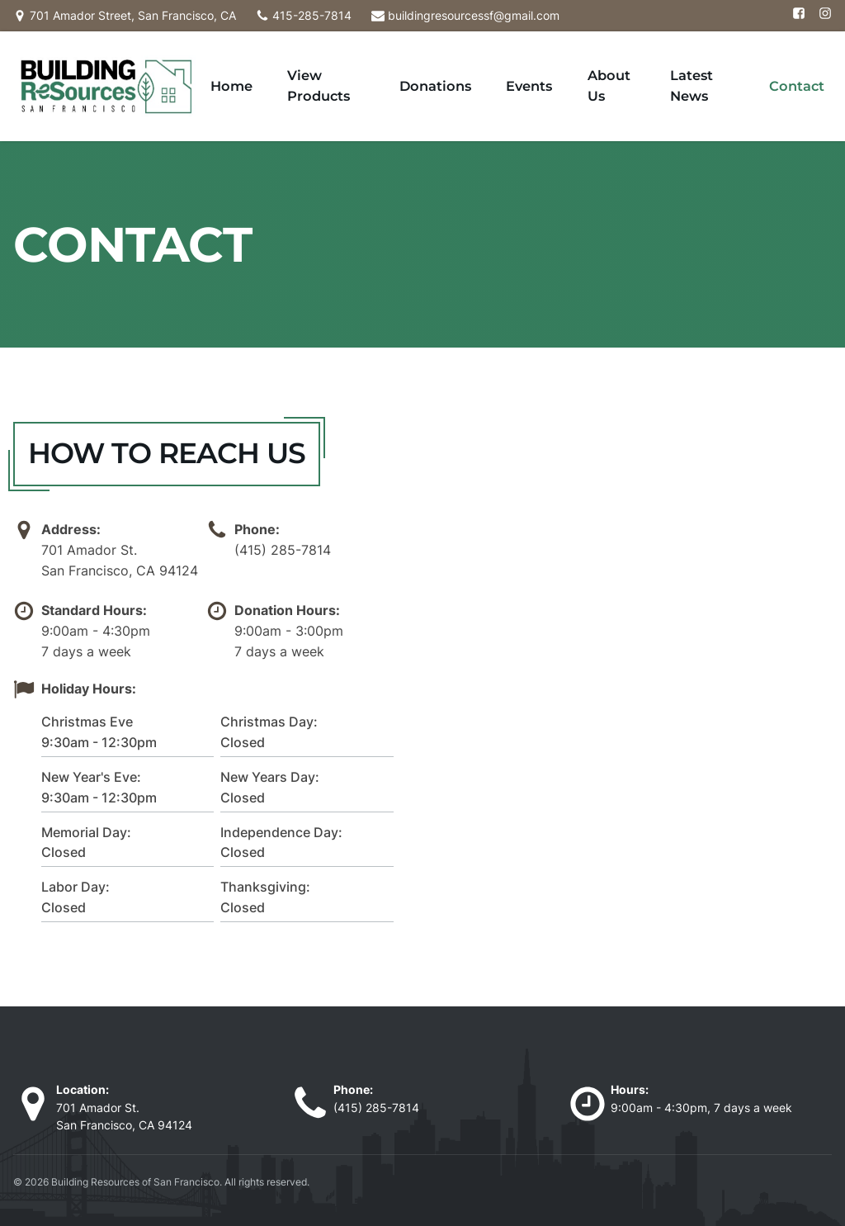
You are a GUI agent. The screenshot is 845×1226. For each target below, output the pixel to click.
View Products (409, 66)
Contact (808, 66)
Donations (504, 66)
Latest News (727, 66)
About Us (643, 66)
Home (327, 66)
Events (575, 66)
